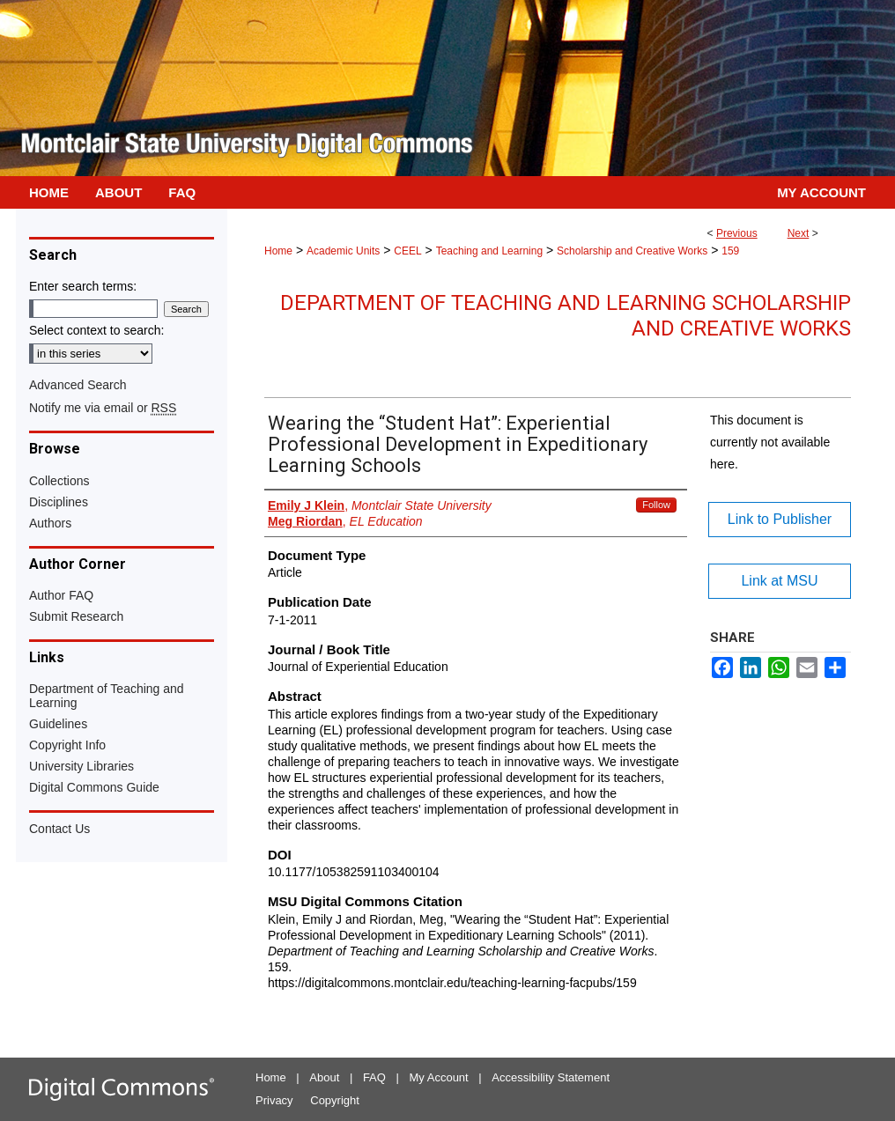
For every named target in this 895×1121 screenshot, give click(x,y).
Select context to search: (96, 330)
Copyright (334, 1100)
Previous (737, 233)
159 (730, 251)
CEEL (407, 251)
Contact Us (59, 829)
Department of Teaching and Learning (106, 696)
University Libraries (81, 766)
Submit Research (76, 616)
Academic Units (343, 251)
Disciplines (58, 502)
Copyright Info (67, 745)
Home (278, 251)
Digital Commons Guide (94, 787)
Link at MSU (779, 580)
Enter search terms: (83, 286)
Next (799, 233)
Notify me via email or (102, 408)
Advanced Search (78, 385)
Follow (656, 504)
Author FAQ (61, 595)
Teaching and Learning (489, 251)
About (324, 1077)
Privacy (274, 1100)
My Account (439, 1077)
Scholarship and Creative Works (632, 251)
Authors (50, 523)
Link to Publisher (780, 519)
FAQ (374, 1077)
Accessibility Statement (551, 1077)
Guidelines (58, 724)
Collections (59, 481)
